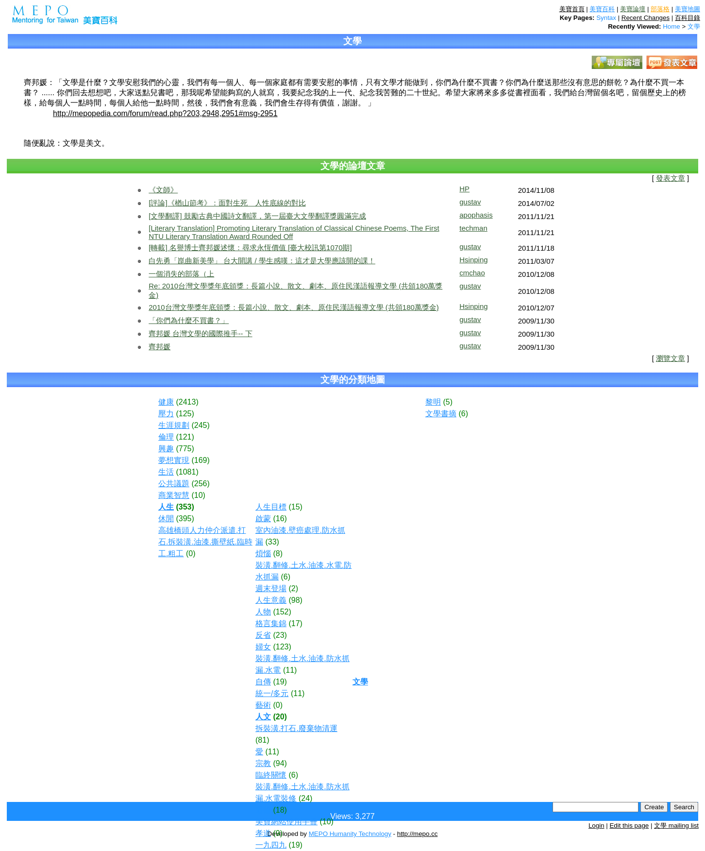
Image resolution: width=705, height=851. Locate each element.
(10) (198, 495)
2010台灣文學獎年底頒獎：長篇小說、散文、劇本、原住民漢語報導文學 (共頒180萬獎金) (294, 307)
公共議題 (173, 483)
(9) (278, 833)
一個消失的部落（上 (181, 274)
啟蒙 (263, 518)
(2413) (187, 402)
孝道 (263, 833)
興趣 (166, 448)
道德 (263, 810)
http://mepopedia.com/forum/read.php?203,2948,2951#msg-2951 (165, 113)
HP (464, 189)
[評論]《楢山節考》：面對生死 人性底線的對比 (227, 203)
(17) (295, 623)
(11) (290, 670)
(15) (295, 507)
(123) (282, 647)
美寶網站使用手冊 (286, 821)
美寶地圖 (687, 9)
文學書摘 (440, 413)
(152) (282, 612)
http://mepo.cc (417, 833)
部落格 (660, 9)
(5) (448, 402)
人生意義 (270, 600)
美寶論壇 (632, 9)
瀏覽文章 (670, 358)
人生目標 (270, 507)
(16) (279, 518)
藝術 (263, 705)
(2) (293, 588)
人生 (166, 507)
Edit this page (629, 825)
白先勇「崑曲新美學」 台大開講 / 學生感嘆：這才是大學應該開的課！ (262, 260)
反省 (263, 635)
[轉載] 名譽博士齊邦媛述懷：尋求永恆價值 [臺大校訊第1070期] (250, 247)
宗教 (263, 763)
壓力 (166, 413)
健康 (166, 402)
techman (473, 228)
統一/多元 (271, 693)
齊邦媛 (159, 346)
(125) (185, 413)
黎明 (433, 402)
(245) (200, 425)
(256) (200, 483)
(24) (305, 798)
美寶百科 (602, 9)
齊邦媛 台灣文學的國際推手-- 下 (200, 333)
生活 (166, 472)
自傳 (263, 682)
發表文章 (670, 178)
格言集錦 (270, 623)
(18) (279, 810)
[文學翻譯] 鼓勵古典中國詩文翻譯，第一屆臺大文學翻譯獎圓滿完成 (257, 216)
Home (671, 26)
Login (596, 825)
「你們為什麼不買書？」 (189, 320)
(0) (191, 553)
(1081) (187, 472)
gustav (470, 202)
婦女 (263, 647)
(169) (200, 460)
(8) (278, 553)
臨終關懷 (270, 775)
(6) (285, 577)
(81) (262, 740)
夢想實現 (173, 460)
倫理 (166, 437)
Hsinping (473, 259)
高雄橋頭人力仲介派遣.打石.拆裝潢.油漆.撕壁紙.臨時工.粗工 (205, 542)
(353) (185, 507)
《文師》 (163, 190)
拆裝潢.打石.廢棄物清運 (296, 728)
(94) (279, 763)
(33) (272, 542)
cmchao (472, 273)
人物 (263, 612)
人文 (263, 717)
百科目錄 (687, 17)
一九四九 (270, 845)
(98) (295, 600)
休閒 (166, 518)
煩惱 (263, 553)
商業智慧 (173, 495)
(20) (279, 717)
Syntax (606, 17)
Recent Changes (645, 17)
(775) (185, 448)
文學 (694, 26)
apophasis (475, 215)
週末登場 (270, 588)
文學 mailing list (676, 825)
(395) (185, 518)
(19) (279, 682)
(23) (279, 635)
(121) (185, 437)
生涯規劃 (173, 425)
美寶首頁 (572, 9)
